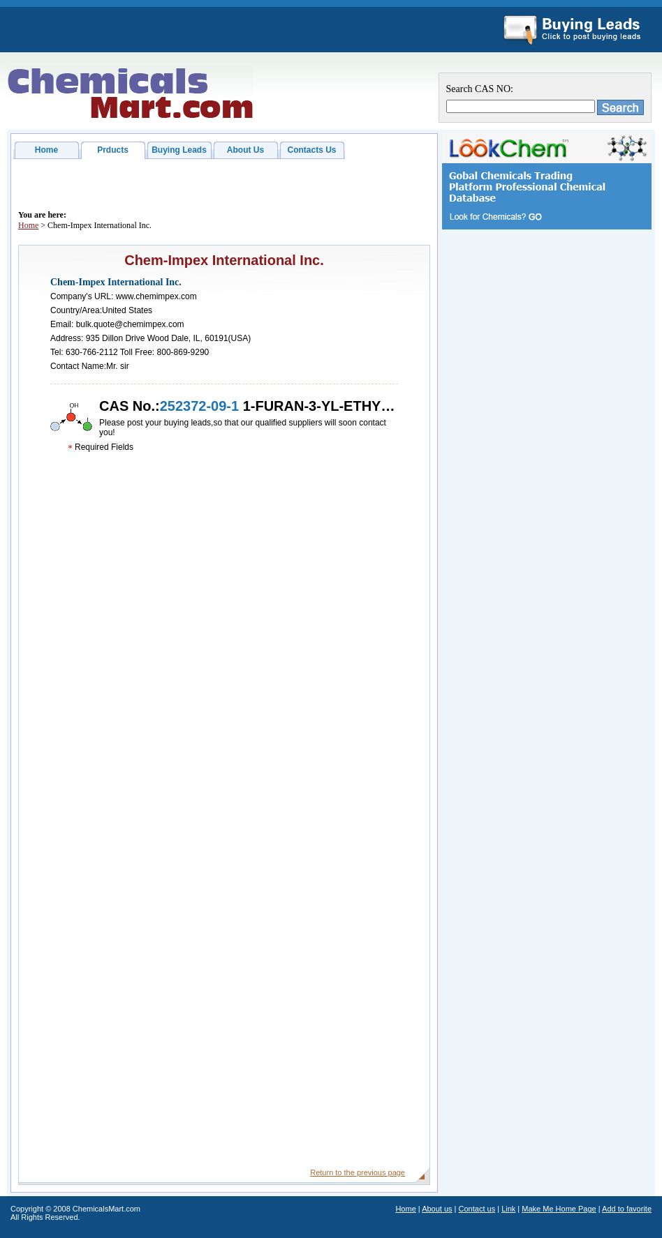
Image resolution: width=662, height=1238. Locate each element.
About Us (245, 150)
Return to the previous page (357, 1172)
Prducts (112, 150)
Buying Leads (179, 150)
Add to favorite (627, 1209)
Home (46, 150)
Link (508, 1209)
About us (437, 1209)
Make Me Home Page (559, 1209)
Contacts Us (311, 150)
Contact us (477, 1209)
